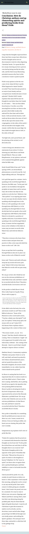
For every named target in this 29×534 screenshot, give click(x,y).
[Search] (27, 2)
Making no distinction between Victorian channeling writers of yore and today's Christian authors (14, 37)
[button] (3, 30)
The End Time (9, 2)
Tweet (4, 526)
